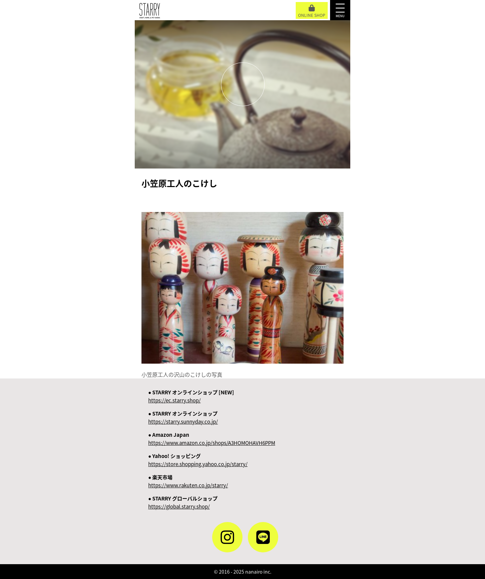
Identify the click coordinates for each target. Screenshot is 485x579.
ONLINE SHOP (311, 11)
